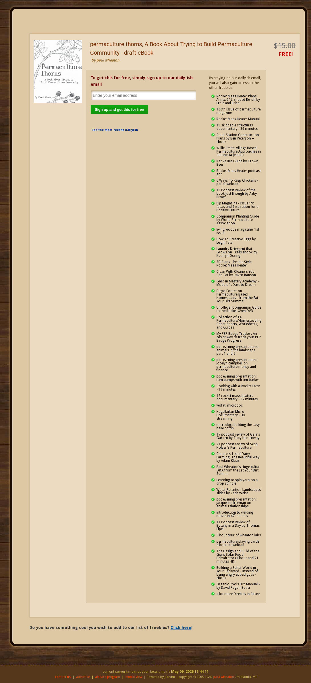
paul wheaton (223, 677)
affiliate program (107, 677)
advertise (83, 677)
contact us (63, 677)
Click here (180, 627)
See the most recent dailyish (115, 130)
